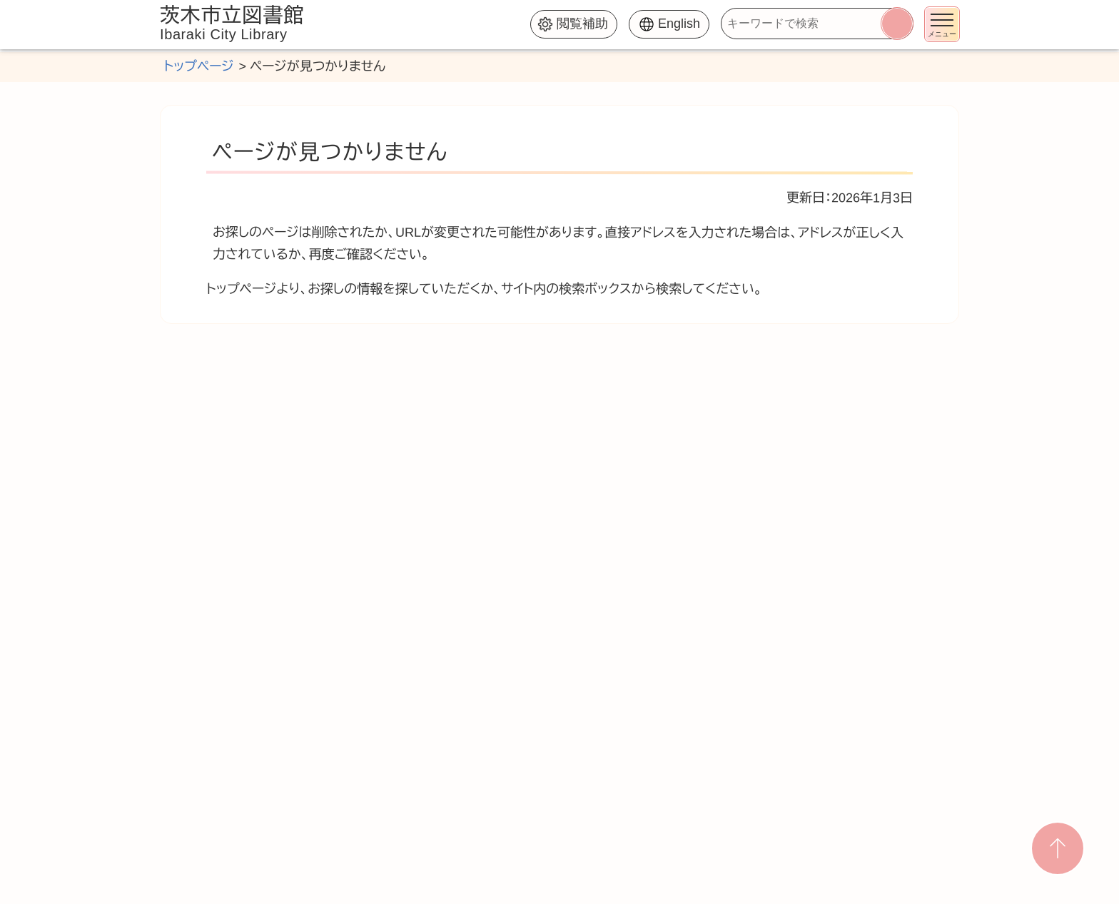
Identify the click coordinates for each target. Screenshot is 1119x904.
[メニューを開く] (942, 24)
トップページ (198, 66)
